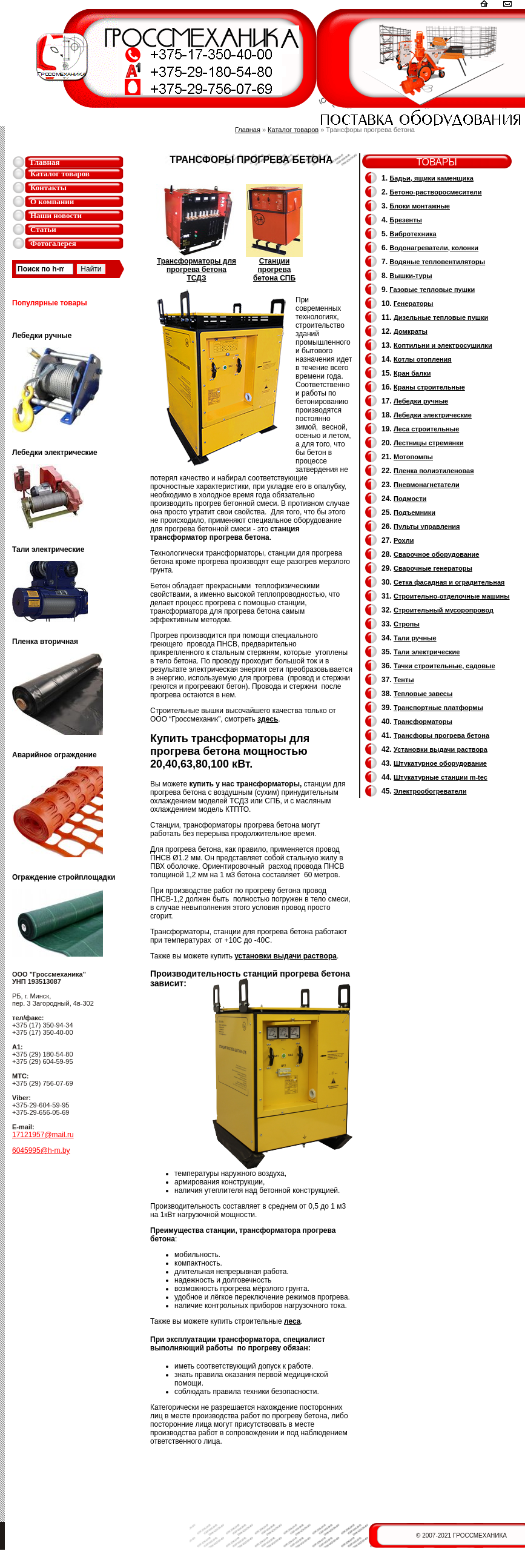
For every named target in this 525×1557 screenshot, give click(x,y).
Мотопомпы (413, 456)
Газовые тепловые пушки (432, 289)
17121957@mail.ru (43, 1134)
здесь (267, 719)
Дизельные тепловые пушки (441, 317)
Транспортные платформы (438, 707)
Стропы (407, 624)
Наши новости (56, 215)
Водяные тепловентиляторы (437, 261)
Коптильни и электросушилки (443, 345)
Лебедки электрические (433, 415)
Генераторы (413, 303)
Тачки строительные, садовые (444, 665)
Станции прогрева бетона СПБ (274, 266)
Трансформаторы (423, 721)
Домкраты (411, 331)
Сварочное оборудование (436, 554)
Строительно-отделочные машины (452, 596)
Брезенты (405, 220)
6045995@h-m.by (41, 1150)
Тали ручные (415, 638)
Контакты (48, 187)
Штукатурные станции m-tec (440, 777)
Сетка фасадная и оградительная (449, 582)
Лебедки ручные (421, 401)
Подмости (410, 498)
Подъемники (414, 512)
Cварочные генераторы (433, 568)
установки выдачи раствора (285, 956)
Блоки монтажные (419, 206)
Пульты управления (427, 526)
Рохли (404, 540)
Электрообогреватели (430, 791)
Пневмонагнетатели (427, 484)
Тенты (404, 679)
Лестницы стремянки (428, 443)
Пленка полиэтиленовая (434, 470)
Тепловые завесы (423, 693)
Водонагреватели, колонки (433, 247)
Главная (45, 162)
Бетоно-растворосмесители (435, 192)
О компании (52, 201)
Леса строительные (426, 429)
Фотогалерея (53, 243)
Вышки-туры (410, 275)
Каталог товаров (60, 173)
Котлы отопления (423, 359)
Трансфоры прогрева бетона (441, 735)
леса (292, 1321)
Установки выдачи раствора (440, 749)
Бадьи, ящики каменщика (431, 178)
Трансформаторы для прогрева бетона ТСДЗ (196, 266)
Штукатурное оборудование (440, 763)
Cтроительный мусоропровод (444, 610)
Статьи (43, 229)
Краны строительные (429, 387)
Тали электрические (427, 652)
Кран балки (412, 373)
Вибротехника (412, 233)
